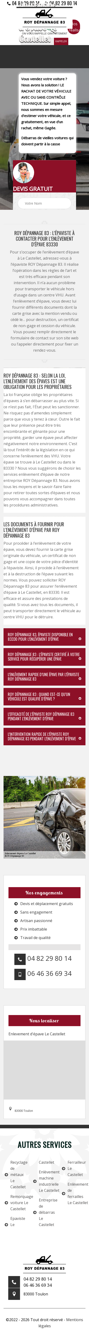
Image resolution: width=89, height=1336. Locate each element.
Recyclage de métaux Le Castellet (16, 1174)
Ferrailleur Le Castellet (73, 1168)
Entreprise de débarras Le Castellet (44, 1212)
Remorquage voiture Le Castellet (16, 1202)
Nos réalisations (74, 27)
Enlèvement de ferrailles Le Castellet (73, 1193)
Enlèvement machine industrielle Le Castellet (44, 1181)
